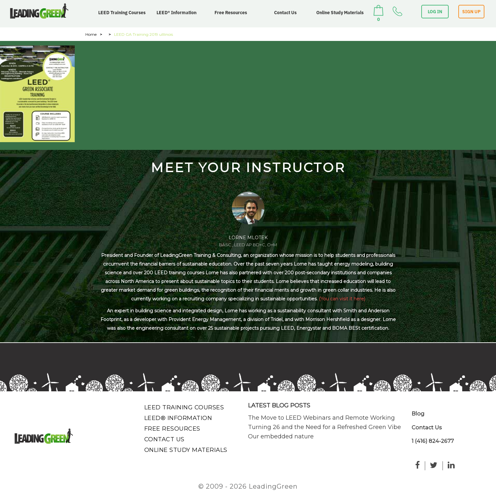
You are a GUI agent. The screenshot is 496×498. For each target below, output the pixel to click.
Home (91, 34)
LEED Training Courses (122, 12)
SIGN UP (471, 12)
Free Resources (231, 12)
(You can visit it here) (342, 299)
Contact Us (285, 12)
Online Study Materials (340, 12)
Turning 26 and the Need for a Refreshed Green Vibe (324, 427)
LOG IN (435, 12)
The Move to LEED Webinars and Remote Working (321, 417)
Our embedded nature (281, 436)
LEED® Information (176, 12)
